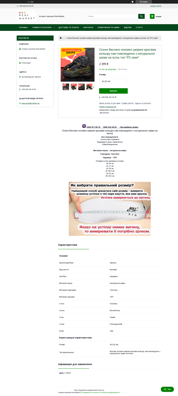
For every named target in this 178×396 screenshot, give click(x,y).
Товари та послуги (41, 27)
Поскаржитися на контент (90, 392)
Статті (139, 27)
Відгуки (127, 27)
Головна (23, 27)
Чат (167, 389)
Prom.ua (101, 390)
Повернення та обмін (108, 27)
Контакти (88, 27)
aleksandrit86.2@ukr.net (30, 103)
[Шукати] (141, 16)
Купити (113, 91)
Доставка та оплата (68, 27)
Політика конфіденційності (110, 392)
